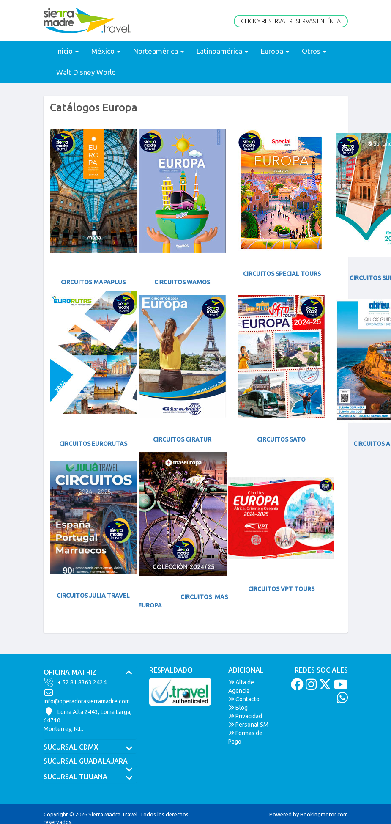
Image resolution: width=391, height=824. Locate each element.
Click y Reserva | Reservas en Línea (291, 21)
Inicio (67, 51)
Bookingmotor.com (324, 814)
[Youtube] (339, 687)
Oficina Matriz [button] (90, 672)
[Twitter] (324, 687)
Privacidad (245, 716)
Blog (238, 707)
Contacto (244, 699)
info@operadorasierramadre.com (87, 697)
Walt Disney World (86, 72)
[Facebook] (296, 687)
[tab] (90, 672)
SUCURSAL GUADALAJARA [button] (90, 761)
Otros (314, 51)
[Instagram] (310, 687)
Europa (275, 51)
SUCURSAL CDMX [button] (90, 747)
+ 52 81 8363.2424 (75, 682)
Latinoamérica (222, 51)
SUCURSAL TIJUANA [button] (90, 777)
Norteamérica (158, 51)
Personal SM (248, 724)
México (105, 51)
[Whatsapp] (341, 700)
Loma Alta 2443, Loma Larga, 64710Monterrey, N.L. (87, 720)
